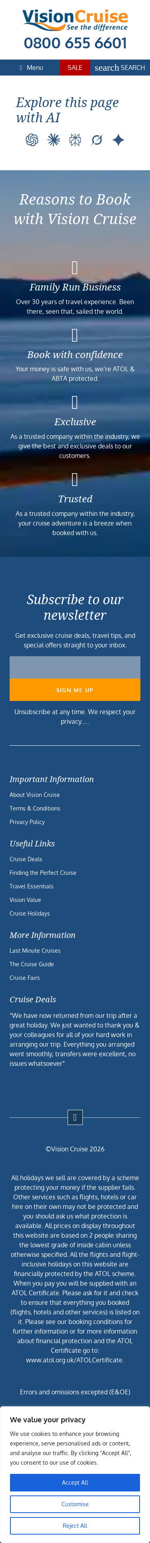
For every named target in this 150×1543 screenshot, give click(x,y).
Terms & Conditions (35, 808)
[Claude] (53, 139)
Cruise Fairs (25, 977)
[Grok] (96, 139)
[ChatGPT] (32, 139)
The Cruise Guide (32, 964)
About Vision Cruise (35, 794)
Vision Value (25, 899)
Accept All (75, 1482)
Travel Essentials (32, 886)
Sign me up (75, 690)
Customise (75, 1504)
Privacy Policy (27, 821)
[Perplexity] (75, 139)
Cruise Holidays (30, 913)
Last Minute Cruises (35, 950)
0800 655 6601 (75, 42)
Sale (75, 68)
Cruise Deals (26, 859)
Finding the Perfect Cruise (43, 872)
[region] (75, 1474)
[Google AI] (118, 139)
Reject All (75, 1525)
